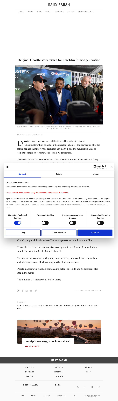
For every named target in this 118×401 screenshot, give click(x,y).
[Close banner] (111, 167)
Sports (29, 376)
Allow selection (59, 233)
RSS (74, 395)
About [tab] (96, 174)
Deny (23, 233)
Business (29, 372)
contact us (61, 395)
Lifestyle (59, 372)
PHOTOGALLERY (34, 346)
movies (27, 306)
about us (47, 395)
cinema (19, 306)
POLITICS (29, 367)
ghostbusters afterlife (53, 306)
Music (39, 11)
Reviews (71, 11)
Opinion (59, 376)
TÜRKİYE (59, 367)
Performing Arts (86, 11)
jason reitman (80, 306)
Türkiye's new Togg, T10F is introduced (51, 341)
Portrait (60, 11)
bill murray (68, 306)
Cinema (30, 11)
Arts (21, 11)
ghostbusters (37, 306)
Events (49, 11)
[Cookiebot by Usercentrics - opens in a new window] (95, 167)
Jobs (22, 395)
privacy (33, 395)
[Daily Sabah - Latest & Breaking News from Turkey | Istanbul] (59, 4)
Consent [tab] (22, 174)
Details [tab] (59, 174)
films (19, 308)
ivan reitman (92, 306)
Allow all (95, 233)
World (88, 367)
